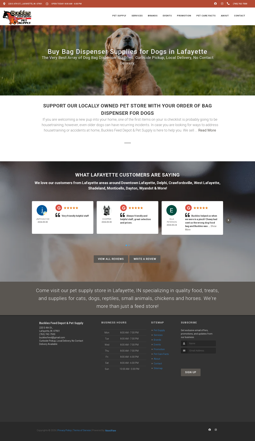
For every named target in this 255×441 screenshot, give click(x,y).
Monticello (115, 188)
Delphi (162, 183)
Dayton (131, 188)
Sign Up (190, 372)
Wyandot (146, 188)
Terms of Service (82, 430)
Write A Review (145, 259)
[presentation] (198, 359)
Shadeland (96, 188)
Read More (207, 130)
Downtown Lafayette (138, 183)
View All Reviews (111, 259)
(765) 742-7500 (47, 334)
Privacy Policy (65, 430)
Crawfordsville (180, 183)
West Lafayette (206, 183)
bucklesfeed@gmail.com (52, 337)
